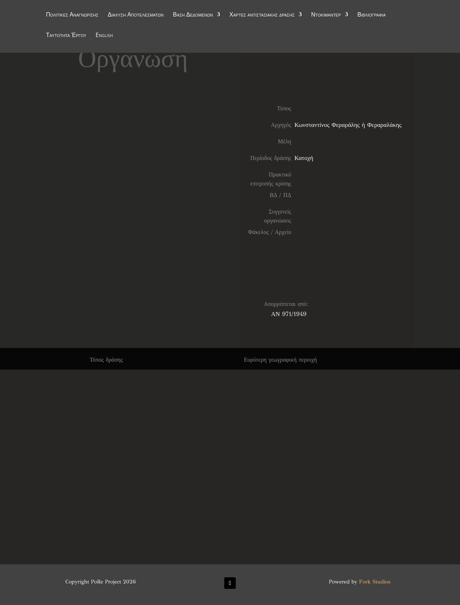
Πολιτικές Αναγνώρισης (72, 15)
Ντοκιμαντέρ (326, 15)
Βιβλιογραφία (372, 15)
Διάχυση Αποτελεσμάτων (136, 15)
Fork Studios (374, 581)
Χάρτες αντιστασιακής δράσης (261, 15)
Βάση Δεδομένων (193, 15)
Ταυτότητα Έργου (66, 35)
